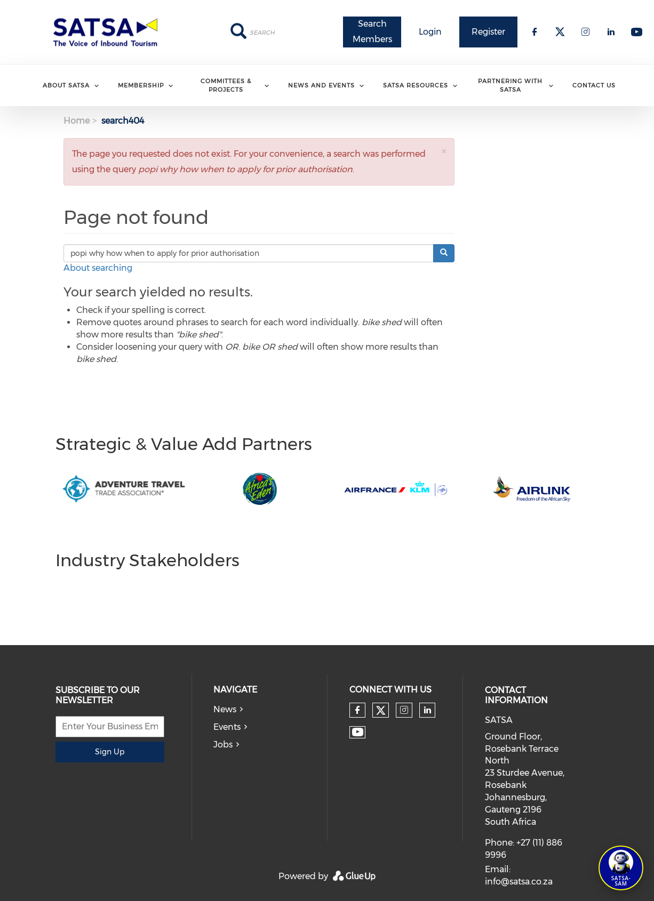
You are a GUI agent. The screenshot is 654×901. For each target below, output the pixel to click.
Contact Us (594, 85)
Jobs (223, 744)
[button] (443, 151)
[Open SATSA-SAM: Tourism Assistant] (621, 868)
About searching (97, 268)
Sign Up (109, 752)
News (224, 709)
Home (76, 121)
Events (227, 727)
